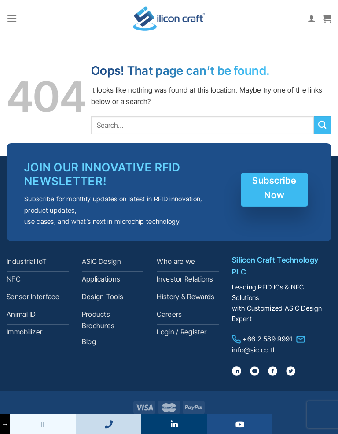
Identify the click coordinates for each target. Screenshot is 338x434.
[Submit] (322, 125)
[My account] (311, 18)
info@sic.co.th (254, 349)
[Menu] (12, 18)
